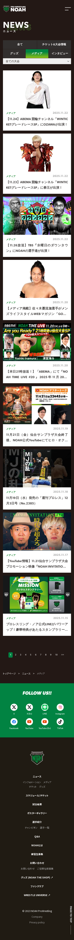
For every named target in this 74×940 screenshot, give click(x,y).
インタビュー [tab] (60, 53)
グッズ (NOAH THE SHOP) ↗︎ (37, 877)
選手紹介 (37, 822)
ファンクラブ (37, 886)
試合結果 (37, 804)
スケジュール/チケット (37, 795)
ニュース (26, 673)
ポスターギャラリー (37, 813)
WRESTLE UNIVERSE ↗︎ (37, 895)
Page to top (70, 914)
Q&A (37, 836)
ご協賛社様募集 (45, 868)
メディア (47, 782)
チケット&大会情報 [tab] (54, 44)
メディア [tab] (36, 53)
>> (62, 655)
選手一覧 (44, 827)
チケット (33, 786)
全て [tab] (20, 44)
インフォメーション (32, 782)
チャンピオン (31, 827)
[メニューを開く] (68, 9)
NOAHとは (37, 845)
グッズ (42, 786)
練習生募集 (37, 854)
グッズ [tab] (14, 53)
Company (37, 916)
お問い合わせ (37, 862)
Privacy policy (37, 922)
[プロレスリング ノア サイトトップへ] (14, 9)
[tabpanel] (37, 353)
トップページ (9, 673)
